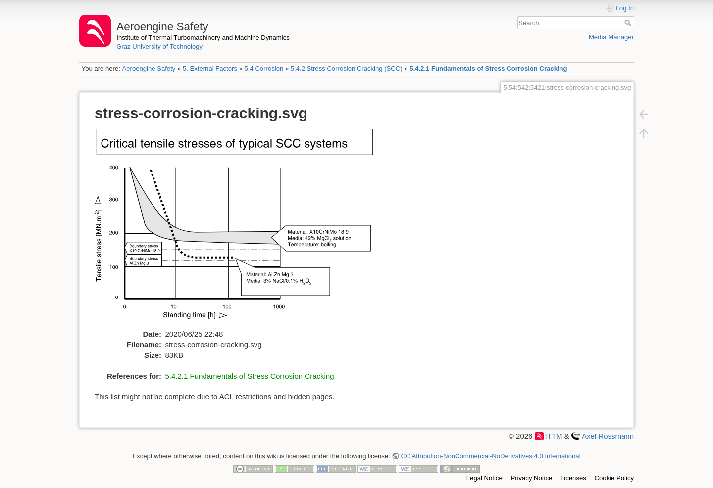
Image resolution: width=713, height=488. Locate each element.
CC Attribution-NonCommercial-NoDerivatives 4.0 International (491, 456)
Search (629, 22)
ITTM (553, 436)
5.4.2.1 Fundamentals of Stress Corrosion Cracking (488, 68)
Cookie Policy (614, 478)
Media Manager (611, 37)
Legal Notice (484, 478)
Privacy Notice (531, 478)
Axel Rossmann (608, 436)
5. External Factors (210, 68)
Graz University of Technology (159, 46)
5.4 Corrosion (264, 68)
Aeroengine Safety (148, 68)
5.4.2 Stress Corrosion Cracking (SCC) (347, 68)
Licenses (573, 478)
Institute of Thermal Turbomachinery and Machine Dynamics (203, 37)
